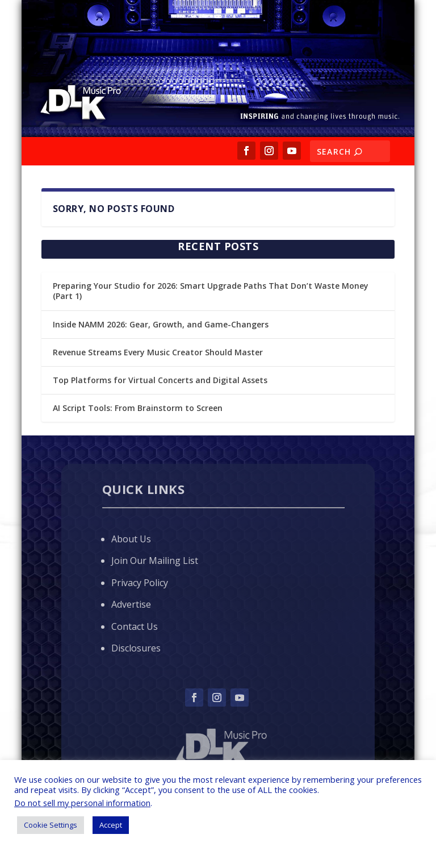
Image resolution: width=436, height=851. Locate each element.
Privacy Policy (139, 582)
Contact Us (134, 626)
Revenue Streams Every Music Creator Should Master (158, 352)
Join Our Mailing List (154, 560)
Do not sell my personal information (82, 802)
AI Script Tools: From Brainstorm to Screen (138, 407)
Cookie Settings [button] (50, 825)
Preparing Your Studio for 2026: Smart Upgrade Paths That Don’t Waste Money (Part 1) (210, 290)
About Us (131, 539)
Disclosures (136, 648)
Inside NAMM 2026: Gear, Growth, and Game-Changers (161, 324)
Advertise (131, 604)
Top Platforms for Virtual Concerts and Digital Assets (160, 380)
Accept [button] (110, 825)
